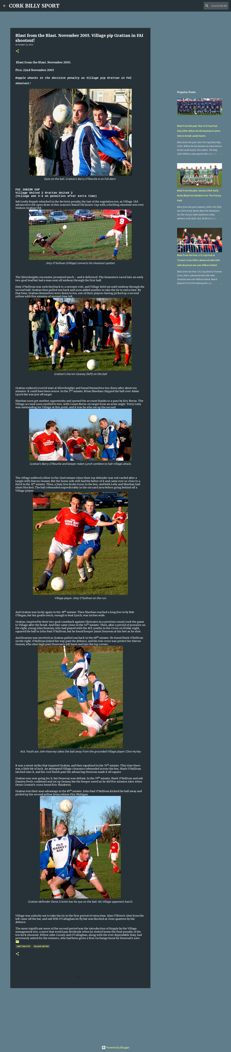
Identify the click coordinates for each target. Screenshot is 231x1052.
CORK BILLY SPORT (34, 6)
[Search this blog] (211, 6)
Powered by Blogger (115, 1047)
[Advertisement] (80, 1015)
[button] (17, 51)
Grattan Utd (23, 946)
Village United (41, 946)
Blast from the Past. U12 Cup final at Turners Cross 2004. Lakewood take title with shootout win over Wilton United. (198, 260)
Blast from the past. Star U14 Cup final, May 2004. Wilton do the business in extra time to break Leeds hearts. (198, 131)
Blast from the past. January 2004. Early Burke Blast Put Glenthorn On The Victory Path (199, 195)
